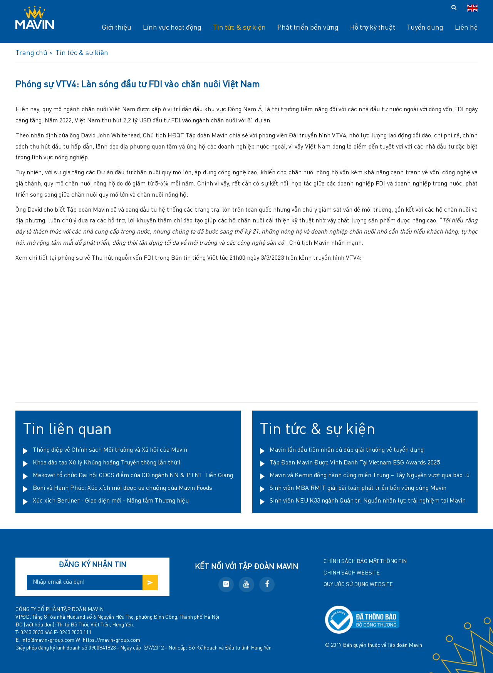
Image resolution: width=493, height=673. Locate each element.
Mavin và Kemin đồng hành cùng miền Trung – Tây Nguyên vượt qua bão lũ (370, 476)
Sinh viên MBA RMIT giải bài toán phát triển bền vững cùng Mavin (358, 488)
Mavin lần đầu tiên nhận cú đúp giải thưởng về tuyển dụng (347, 450)
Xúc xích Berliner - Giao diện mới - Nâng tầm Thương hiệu (111, 501)
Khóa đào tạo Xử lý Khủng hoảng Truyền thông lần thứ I (107, 463)
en (472, 8)
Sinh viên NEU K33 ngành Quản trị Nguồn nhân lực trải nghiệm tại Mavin (368, 501)
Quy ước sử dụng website (358, 584)
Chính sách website (352, 573)
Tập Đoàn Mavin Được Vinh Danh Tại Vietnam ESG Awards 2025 (355, 463)
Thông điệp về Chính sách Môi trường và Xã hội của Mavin (110, 450)
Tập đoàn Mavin (404, 645)
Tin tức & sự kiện (317, 430)
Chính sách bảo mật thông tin (365, 561)
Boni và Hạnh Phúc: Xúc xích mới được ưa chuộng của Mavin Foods (122, 488)
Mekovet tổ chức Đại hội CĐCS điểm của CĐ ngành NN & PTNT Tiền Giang (133, 476)
